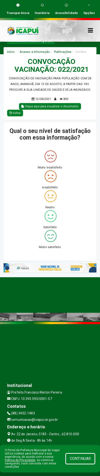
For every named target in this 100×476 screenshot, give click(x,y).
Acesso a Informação (35, 52)
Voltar (15, 113)
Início (11, 52)
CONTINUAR (80, 458)
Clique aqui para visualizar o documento (49, 106)
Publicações (62, 52)
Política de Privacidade (20, 460)
